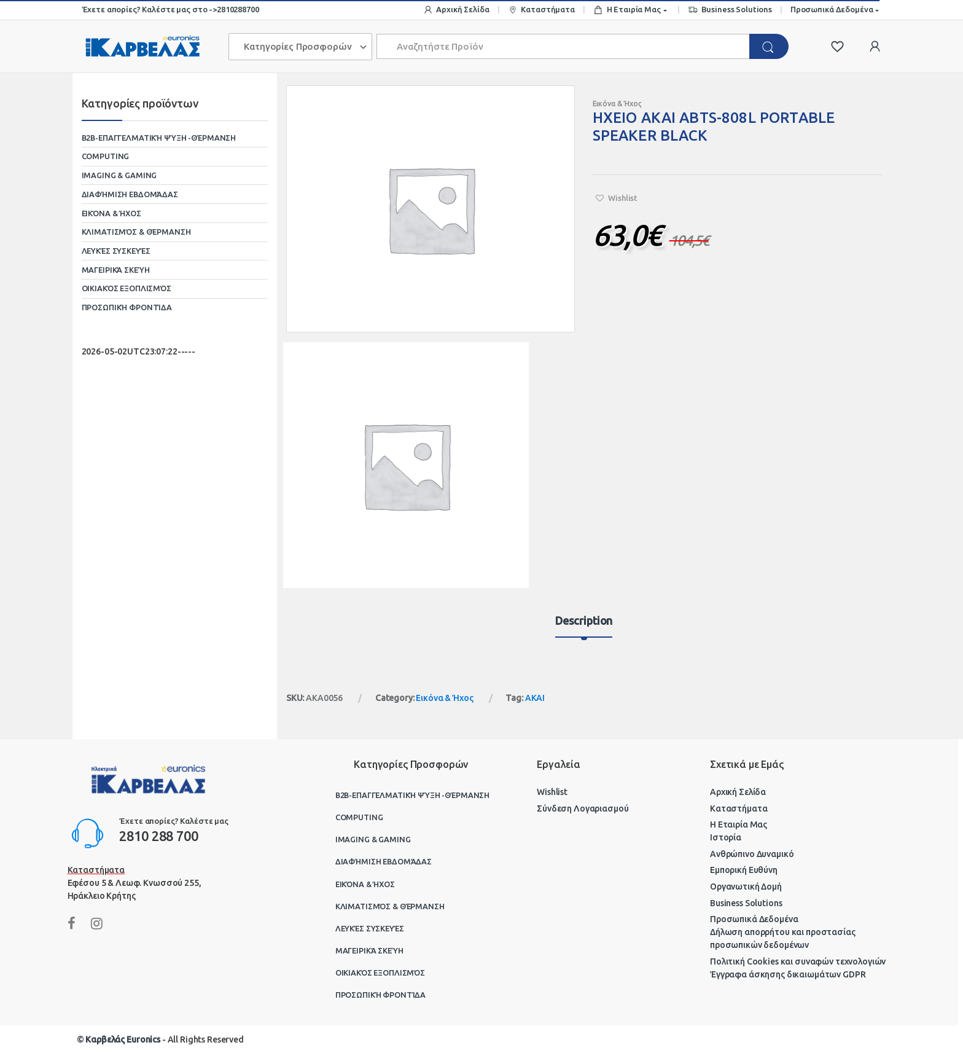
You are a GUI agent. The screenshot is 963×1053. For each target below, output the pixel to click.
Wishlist (552, 792)
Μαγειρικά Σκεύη (116, 269)
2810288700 (238, 9)
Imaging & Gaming (119, 175)
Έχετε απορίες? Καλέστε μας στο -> (149, 9)
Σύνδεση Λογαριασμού (582, 808)
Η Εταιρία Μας (627, 10)
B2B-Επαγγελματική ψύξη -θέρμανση (159, 137)
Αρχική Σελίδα (456, 10)
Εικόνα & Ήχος (617, 104)
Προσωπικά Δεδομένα (831, 9)
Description (583, 621)
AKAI (535, 698)
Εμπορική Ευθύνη (744, 870)
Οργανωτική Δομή (746, 886)
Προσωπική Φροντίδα (127, 307)
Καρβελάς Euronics (122, 1039)
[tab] (583, 626)
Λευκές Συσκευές (116, 250)
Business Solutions (730, 10)
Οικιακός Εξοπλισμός (126, 288)
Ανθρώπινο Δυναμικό (751, 854)
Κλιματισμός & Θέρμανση (136, 231)
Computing (106, 156)
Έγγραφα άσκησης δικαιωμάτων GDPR (788, 974)
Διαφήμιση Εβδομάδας (130, 194)
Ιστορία (725, 837)
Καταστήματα (541, 10)
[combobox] (563, 46)
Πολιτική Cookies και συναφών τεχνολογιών (798, 961)
